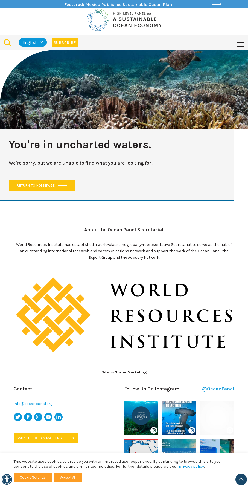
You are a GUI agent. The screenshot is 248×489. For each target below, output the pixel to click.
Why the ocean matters (46, 438)
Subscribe (65, 42)
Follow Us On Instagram (179, 389)
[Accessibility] (7, 479)
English (29, 42)
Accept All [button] (68, 477)
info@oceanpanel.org (33, 403)
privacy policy (191, 466)
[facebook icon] (28, 417)
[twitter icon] (18, 417)
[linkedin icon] (58, 417)
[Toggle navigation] (240, 42)
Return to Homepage (42, 185)
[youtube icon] (48, 417)
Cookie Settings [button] (33, 477)
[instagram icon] (38, 417)
